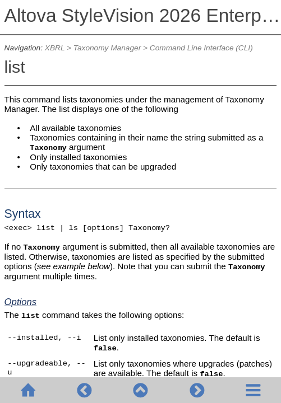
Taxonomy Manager (107, 48)
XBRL (55, 48)
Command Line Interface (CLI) (201, 48)
